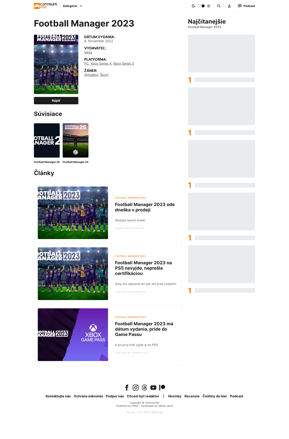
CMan (134, 405)
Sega (88, 52)
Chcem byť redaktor (143, 396)
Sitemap (157, 412)
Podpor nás (115, 396)
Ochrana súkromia (88, 396)
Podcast (236, 396)
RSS (146, 412)
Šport (104, 75)
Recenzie (192, 396)
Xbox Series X (100, 63)
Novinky (175, 396)
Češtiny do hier (215, 396)
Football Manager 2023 (130, 198)
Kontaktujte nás (58, 396)
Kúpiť (56, 100)
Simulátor (91, 75)
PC (86, 63)
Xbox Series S (123, 63)
